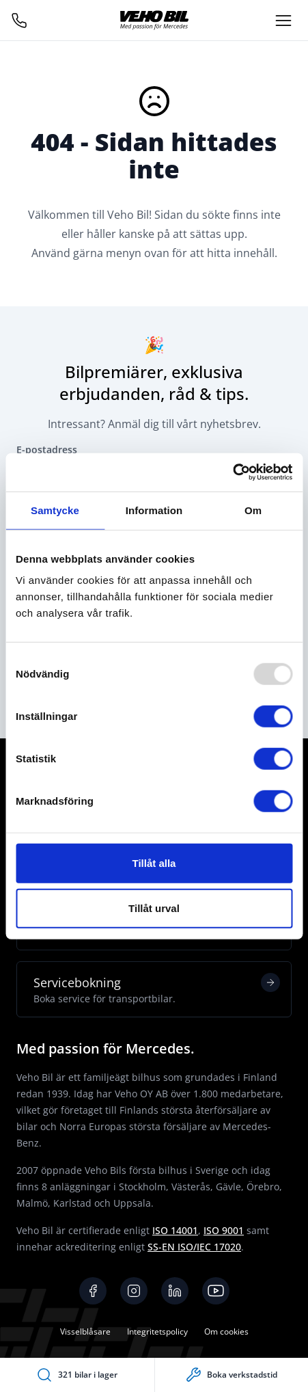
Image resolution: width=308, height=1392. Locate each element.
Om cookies (226, 1331)
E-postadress (46, 449)
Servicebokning (156, 989)
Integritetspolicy (157, 1331)
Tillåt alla (154, 863)
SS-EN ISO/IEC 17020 (194, 1246)
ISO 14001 (175, 1230)
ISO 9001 (224, 1230)
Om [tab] (253, 510)
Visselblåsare (85, 1331)
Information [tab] (154, 510)
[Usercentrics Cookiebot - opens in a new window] (232, 472)
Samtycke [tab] (55, 510)
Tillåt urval (154, 907)
